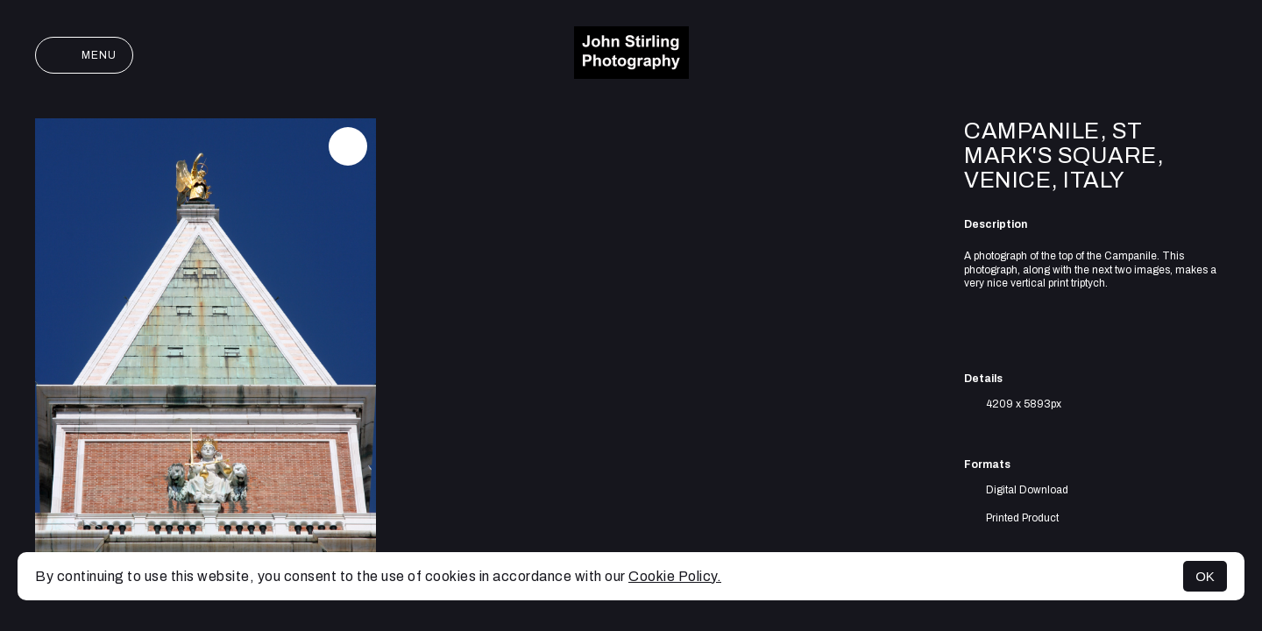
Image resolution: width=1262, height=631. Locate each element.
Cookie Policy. (674, 576)
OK (1205, 576)
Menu (84, 55)
